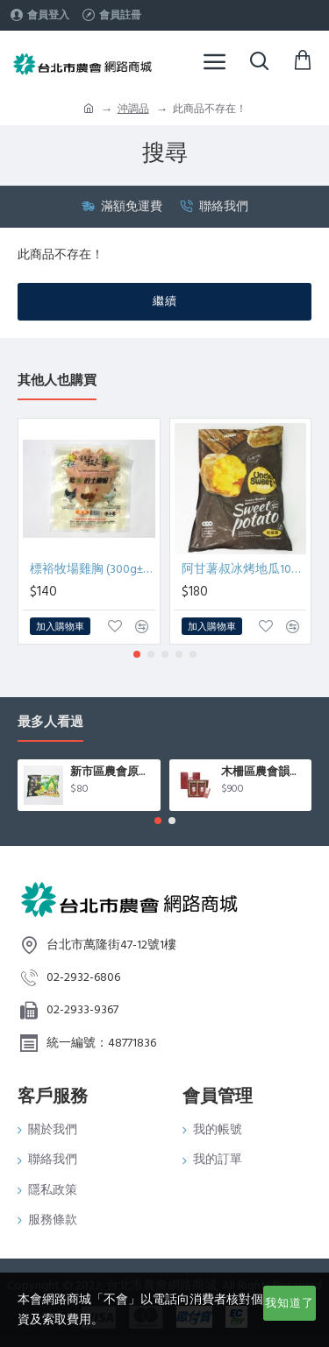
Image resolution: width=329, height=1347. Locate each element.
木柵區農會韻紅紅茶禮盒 (263, 772)
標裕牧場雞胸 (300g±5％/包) (92, 569)
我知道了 (289, 1303)
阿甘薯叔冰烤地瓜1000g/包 (244, 569)
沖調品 (133, 109)
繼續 (165, 301)
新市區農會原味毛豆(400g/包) (112, 772)
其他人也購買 (57, 381)
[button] (136, 654)
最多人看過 (50, 723)
